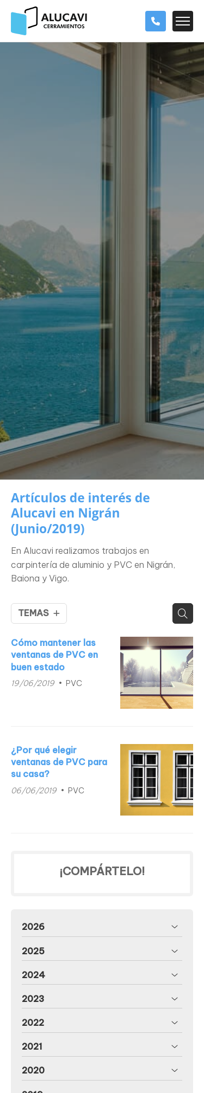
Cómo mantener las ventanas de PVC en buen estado (54, 654)
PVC (74, 683)
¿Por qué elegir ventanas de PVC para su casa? (59, 762)
